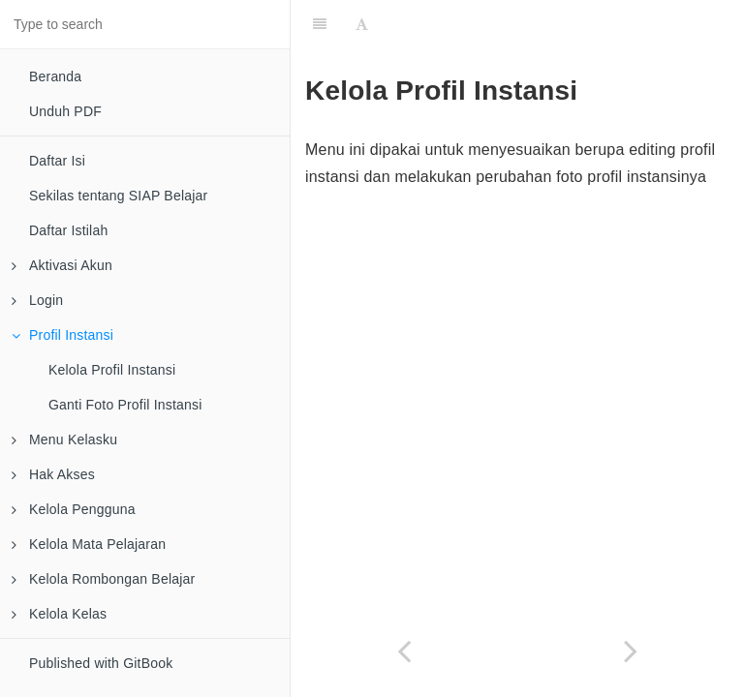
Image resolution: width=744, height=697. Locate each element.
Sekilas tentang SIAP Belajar (118, 195)
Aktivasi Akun (62, 265)
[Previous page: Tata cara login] (404, 651)
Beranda (55, 76)
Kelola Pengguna (74, 509)
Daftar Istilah (68, 230)
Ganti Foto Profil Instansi (125, 404)
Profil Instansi (62, 335)
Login (37, 300)
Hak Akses (53, 474)
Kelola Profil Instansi (111, 370)
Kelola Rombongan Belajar (103, 579)
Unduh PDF (65, 111)
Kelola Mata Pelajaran (89, 544)
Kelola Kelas (59, 613)
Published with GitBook (100, 663)
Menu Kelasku (64, 439)
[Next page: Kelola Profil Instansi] (630, 651)
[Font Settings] (362, 24)
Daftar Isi (57, 160)
